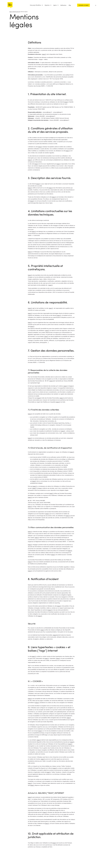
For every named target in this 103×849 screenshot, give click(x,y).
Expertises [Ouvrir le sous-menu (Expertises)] (47, 5)
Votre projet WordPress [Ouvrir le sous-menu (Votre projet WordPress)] (35, 5)
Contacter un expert (83, 5)
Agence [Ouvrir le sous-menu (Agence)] (55, 5)
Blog (70, 5)
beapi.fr (44, 54)
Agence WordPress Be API (14, 11)
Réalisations (63, 5)
